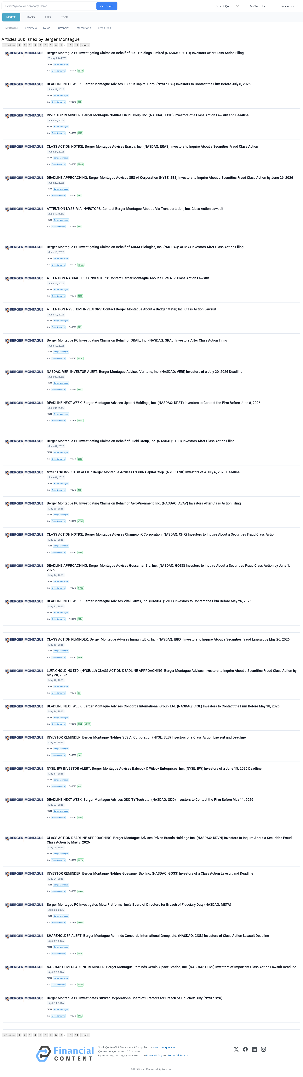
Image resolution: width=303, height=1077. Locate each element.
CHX (80, 552)
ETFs (48, 17)
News (46, 28)
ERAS (80, 164)
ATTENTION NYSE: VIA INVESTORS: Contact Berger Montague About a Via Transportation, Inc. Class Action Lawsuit (135, 209)
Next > (85, 45)
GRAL (80, 358)
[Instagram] (263, 1054)
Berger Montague (61, 64)
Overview (31, 28)
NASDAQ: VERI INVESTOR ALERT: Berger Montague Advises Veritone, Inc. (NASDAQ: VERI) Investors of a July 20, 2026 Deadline (144, 372)
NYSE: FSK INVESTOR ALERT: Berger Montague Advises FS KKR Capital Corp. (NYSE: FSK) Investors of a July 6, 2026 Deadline (143, 472)
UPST (80, 421)
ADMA (80, 265)
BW (79, 787)
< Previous (9, 45)
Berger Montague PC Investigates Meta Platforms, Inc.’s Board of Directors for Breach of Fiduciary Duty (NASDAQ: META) (139, 905)
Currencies (63, 28)
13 (70, 45)
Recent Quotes (225, 6)
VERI (80, 390)
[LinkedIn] (254, 1054)
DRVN (80, 860)
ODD (80, 818)
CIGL (80, 724)
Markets (11, 17)
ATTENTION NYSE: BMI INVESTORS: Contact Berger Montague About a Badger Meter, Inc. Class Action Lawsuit (131, 309)
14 (76, 45)
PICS (80, 296)
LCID (80, 133)
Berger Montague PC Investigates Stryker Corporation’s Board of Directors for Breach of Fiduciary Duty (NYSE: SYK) (134, 998)
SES (79, 195)
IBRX (80, 657)
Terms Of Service (178, 1055)
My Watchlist (258, 6)
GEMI (80, 985)
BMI (79, 327)
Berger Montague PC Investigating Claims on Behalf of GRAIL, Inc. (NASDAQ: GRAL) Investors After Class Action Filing (137, 341)
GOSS (80, 588)
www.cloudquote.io (163, 1047)
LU (79, 693)
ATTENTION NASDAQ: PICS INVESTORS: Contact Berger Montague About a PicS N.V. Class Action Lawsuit (128, 278)
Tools (64, 17)
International (84, 28)
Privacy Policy (154, 1055)
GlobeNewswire (58, 71)
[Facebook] (245, 1054)
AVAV (80, 521)
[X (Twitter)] (236, 1054)
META (80, 923)
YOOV (87, 724)
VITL (80, 619)
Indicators (287, 6)
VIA (79, 227)
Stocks (30, 17)
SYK (80, 1016)
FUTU (80, 71)
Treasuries (104, 28)
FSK (79, 102)
